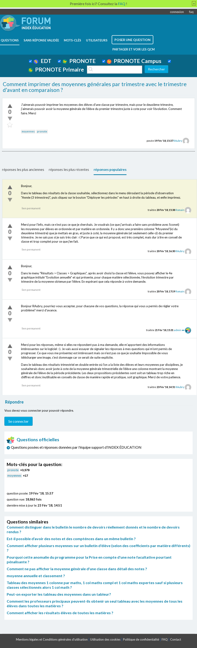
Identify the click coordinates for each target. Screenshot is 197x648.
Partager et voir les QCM (133, 49)
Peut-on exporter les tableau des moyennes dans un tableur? (59, 594)
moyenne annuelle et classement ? (36, 575)
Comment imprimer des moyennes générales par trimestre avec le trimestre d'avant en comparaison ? (95, 87)
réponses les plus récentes (69, 169)
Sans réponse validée (41, 40)
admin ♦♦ (179, 330)
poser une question (132, 40)
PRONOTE (79, 61)
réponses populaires (110, 169)
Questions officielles (33, 439)
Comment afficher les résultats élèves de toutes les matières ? (60, 612)
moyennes (28, 131)
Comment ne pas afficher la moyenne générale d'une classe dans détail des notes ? (77, 569)
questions (10, 40)
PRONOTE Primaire (56, 69)
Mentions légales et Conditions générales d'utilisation (52, 639)
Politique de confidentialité (141, 639)
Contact (175, 639)
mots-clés (72, 40)
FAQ (165, 639)
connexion (177, 12)
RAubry (177, 140)
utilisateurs (97, 40)
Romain (179, 209)
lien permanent (31, 208)
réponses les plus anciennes (23, 169)
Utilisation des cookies (105, 639)
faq (191, 12)
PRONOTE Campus (134, 61)
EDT (42, 61)
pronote (42, 131)
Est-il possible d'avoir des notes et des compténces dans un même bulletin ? (71, 538)
